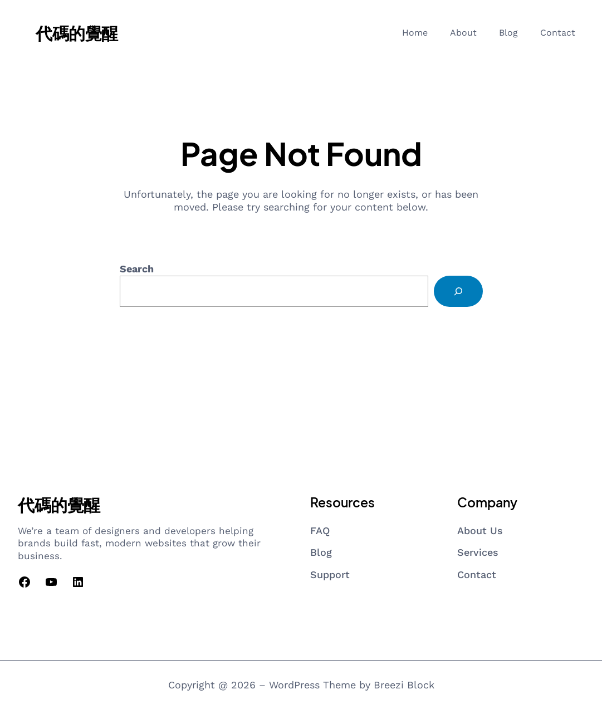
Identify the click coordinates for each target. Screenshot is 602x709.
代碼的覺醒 (77, 32)
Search (137, 269)
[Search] (458, 291)
